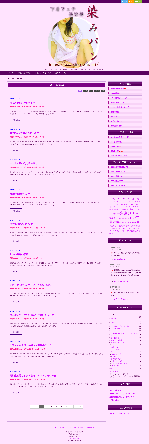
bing (112, 331)
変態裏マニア (116, 359)
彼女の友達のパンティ (21, 193)
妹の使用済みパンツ (120, 259)
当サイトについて (61, 73)
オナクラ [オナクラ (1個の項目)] (129, 201)
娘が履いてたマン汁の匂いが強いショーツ (32, 315)
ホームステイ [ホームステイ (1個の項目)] (125, 207)
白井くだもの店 (116, 361)
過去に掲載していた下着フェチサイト (123, 397)
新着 (80, 90)
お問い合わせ (114, 400)
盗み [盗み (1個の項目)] (126, 228)
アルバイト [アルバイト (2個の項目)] (120, 202)
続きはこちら (114, 371)
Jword (113, 352)
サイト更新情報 (115, 390)
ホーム (10, 73)
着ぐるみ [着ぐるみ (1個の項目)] (132, 228)
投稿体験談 (115, 112)
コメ (103, 90)
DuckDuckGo (115, 349)
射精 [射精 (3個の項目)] (133, 222)
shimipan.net (74, 438)
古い (85, 90)
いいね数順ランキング (119, 98)
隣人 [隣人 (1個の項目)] (129, 231)
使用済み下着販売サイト (120, 167)
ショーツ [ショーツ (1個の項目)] (112, 204)
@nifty (113, 356)
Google (113, 318)
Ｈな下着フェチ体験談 (119, 155)
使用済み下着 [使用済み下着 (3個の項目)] (127, 209)
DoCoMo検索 (116, 329)
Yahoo (113, 323)
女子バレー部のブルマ (121, 299)
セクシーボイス (116, 368)
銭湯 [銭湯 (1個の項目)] (124, 231)
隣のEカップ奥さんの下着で (24, 133)
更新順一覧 (117, 151)
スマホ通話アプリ (117, 181)
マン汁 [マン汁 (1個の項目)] (133, 207)
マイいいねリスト (117, 121)
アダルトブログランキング (119, 414)
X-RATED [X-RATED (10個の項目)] (123, 198)
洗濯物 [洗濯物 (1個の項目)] (116, 228)
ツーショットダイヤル (119, 171)
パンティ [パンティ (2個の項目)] (128, 204)
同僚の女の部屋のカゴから (23, 103)
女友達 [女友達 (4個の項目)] (113, 218)
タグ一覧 (114, 116)
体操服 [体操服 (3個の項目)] (117, 209)
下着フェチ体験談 (24, 73)
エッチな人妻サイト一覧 (120, 137)
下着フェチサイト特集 (43, 73)
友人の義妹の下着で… (21, 254)
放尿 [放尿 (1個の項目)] (123, 226)
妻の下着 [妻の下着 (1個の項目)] (125, 218)
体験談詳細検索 (116, 126)
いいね (97, 90)
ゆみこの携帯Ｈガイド (119, 363)
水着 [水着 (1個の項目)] (133, 226)
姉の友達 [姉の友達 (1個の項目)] (122, 222)
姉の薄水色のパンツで (21, 224)
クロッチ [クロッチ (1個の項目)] (136, 201)
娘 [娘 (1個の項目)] (128, 222)
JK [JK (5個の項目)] (112, 199)
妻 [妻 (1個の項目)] (120, 218)
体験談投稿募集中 (118, 88)
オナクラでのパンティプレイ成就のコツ (30, 284)
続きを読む (16, 120)
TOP (56, 427)
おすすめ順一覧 (116, 142)
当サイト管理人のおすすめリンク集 (122, 394)
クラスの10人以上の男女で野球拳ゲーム (31, 345)
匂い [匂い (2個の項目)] (137, 209)
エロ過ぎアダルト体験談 (120, 326)
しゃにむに (115, 338)
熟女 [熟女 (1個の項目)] (121, 228)
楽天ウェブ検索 (116, 340)
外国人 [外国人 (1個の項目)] (137, 213)
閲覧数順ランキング (118, 102)
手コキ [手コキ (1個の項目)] (118, 226)
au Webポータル (117, 354)
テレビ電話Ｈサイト (118, 176)
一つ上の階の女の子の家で (23, 163)
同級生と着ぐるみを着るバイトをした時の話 (33, 375)
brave (113, 345)
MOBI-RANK (115, 366)
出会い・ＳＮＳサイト (119, 185)
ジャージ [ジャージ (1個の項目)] (120, 204)
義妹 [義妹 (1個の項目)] (119, 231)
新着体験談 (116, 93)
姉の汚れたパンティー (121, 281)
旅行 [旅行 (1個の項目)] (128, 226)
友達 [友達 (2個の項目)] (112, 214)
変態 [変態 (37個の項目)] (127, 213)
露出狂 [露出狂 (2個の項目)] (134, 231)
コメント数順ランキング (120, 107)
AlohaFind (114, 347)
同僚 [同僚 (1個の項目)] (117, 213)
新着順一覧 (116, 146)
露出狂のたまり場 (117, 342)
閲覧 (90, 90)
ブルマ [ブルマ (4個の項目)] (115, 207)
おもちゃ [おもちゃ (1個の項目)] (135, 199)
